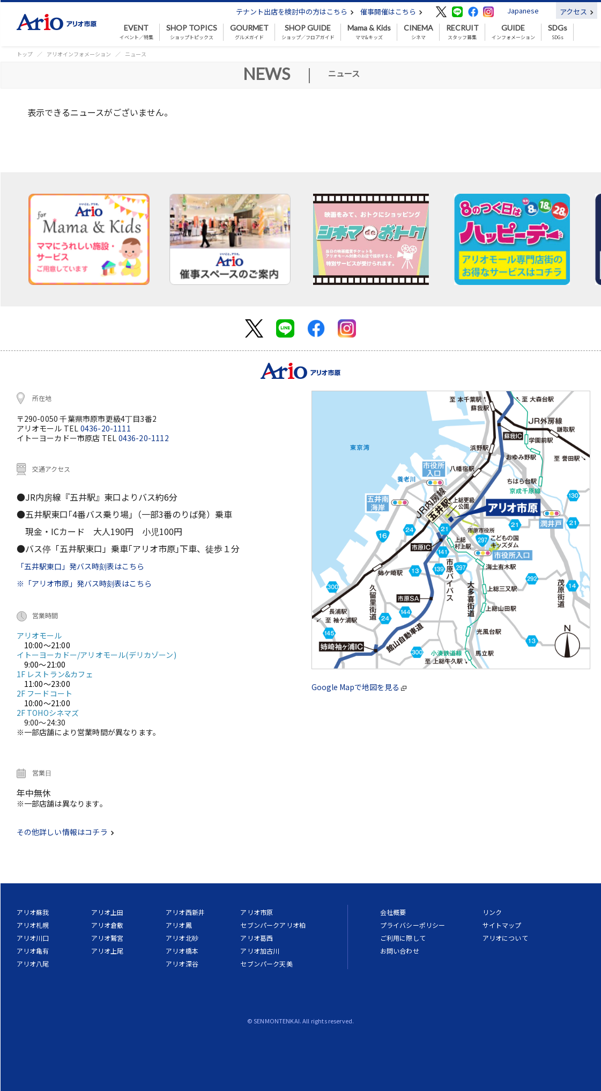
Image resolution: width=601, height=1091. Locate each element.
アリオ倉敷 (107, 924)
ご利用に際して (403, 937)
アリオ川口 (33, 937)
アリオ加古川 (259, 950)
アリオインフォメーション (79, 54)
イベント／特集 (136, 32)
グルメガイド (249, 32)
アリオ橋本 (182, 950)
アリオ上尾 (107, 950)
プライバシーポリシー (413, 924)
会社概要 (393, 912)
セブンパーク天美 (266, 963)
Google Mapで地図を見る (358, 687)
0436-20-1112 (143, 438)
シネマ (418, 32)
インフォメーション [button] (513, 32)
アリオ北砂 (182, 937)
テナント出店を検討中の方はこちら (295, 11)
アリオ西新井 (185, 912)
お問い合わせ (399, 950)
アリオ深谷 (182, 963)
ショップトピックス (191, 32)
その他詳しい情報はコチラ (65, 831)
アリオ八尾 (33, 963)
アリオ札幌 (33, 924)
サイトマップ (502, 924)
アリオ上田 (107, 912)
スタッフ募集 (462, 32)
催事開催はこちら (391, 11)
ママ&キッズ (369, 32)
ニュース (135, 54)
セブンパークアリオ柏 (273, 924)
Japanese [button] (523, 10)
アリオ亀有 (33, 950)
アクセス (576, 11)
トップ (25, 54)
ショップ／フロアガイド (308, 32)
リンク (492, 912)
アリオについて (505, 937)
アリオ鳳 (179, 924)
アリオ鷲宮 (107, 937)
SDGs (557, 32)
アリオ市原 (256, 912)
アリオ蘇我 (33, 912)
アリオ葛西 (256, 937)
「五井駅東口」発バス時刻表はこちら (80, 566)
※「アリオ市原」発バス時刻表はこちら (84, 583)
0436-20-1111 (105, 428)
